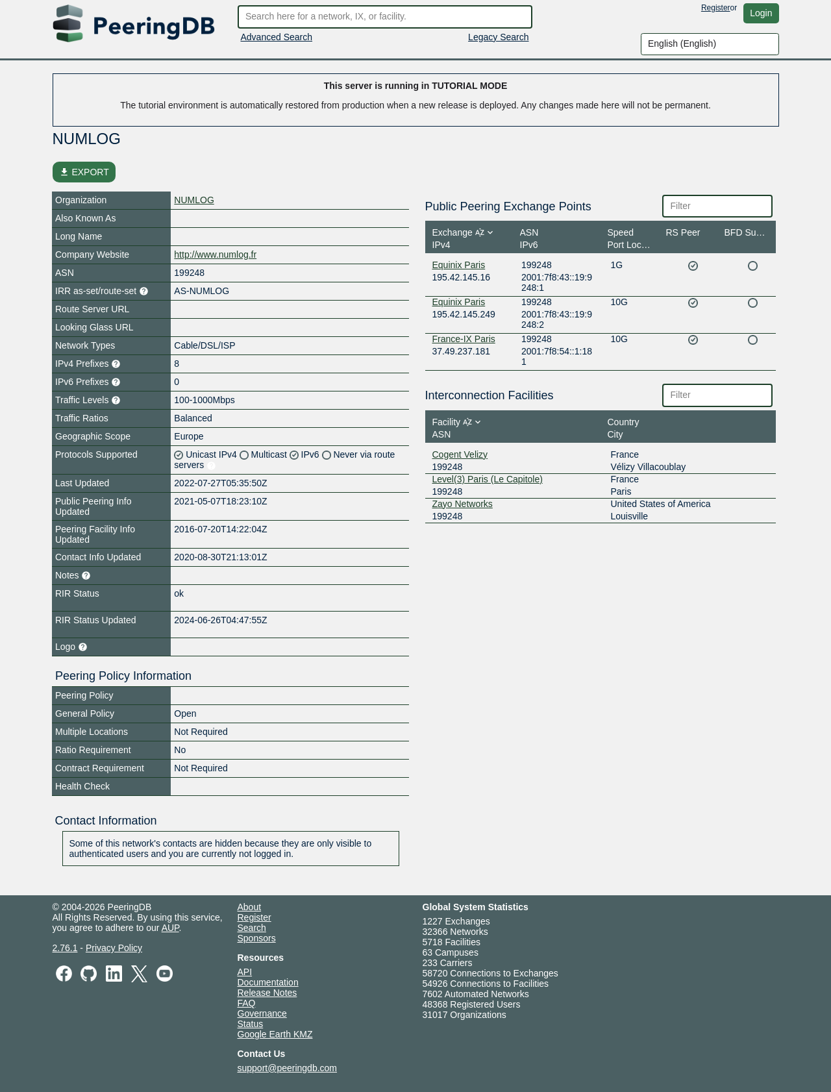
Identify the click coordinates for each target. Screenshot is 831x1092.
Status (251, 1024)
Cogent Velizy (460, 454)
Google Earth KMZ (275, 1034)
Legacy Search (498, 37)
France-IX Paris (463, 339)
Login (761, 13)
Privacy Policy (114, 948)
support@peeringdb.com (288, 1068)
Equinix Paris (459, 265)
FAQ (247, 1003)
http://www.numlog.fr (215, 254)
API (245, 972)
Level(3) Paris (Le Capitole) (487, 479)
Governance (262, 1013)
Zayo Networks (462, 504)
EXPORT (84, 172)
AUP (170, 928)
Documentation (268, 982)
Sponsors (257, 938)
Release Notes (267, 992)
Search (252, 928)
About (250, 907)
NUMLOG (194, 200)
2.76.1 (65, 948)
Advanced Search (277, 37)
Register (715, 7)
